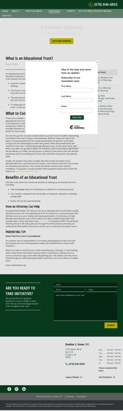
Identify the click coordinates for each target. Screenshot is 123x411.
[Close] (97, 62)
